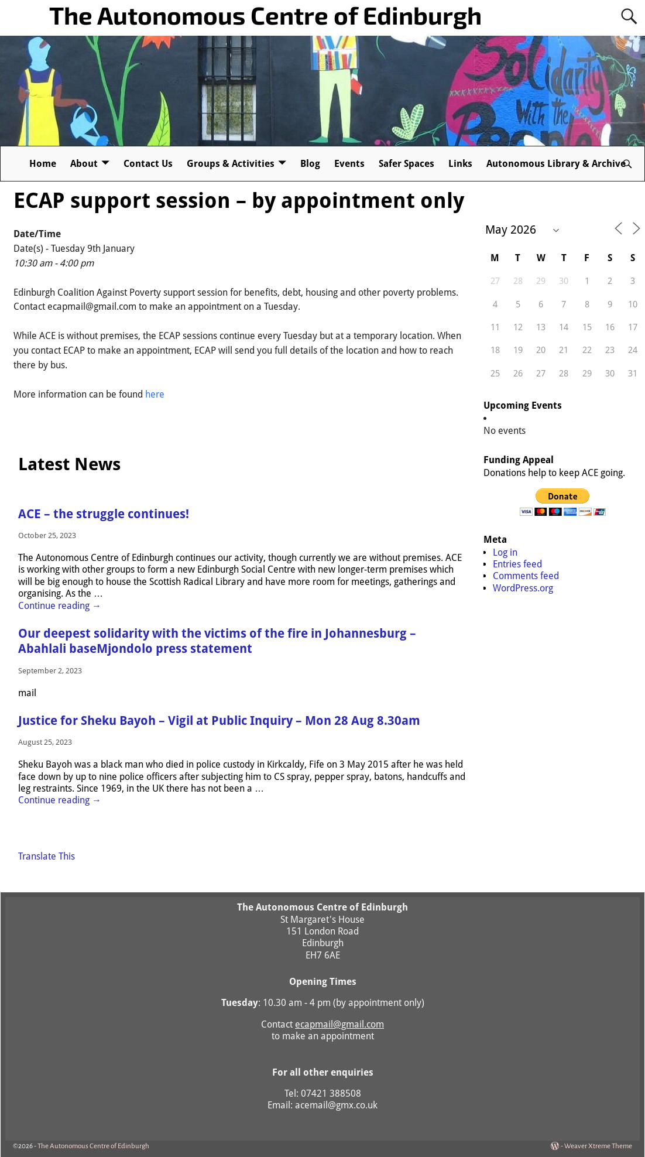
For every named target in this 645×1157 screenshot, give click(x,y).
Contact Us (148, 163)
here (154, 394)
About (84, 163)
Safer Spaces (406, 163)
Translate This (46, 856)
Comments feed (526, 575)
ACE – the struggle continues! (103, 514)
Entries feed (517, 564)
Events (349, 163)
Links (460, 163)
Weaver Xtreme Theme (598, 1146)
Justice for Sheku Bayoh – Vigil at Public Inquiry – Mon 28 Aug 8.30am (219, 721)
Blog (310, 163)
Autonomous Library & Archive (556, 163)
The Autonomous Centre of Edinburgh (265, 14)
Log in (505, 552)
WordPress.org (523, 588)
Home (42, 163)
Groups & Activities (231, 163)
